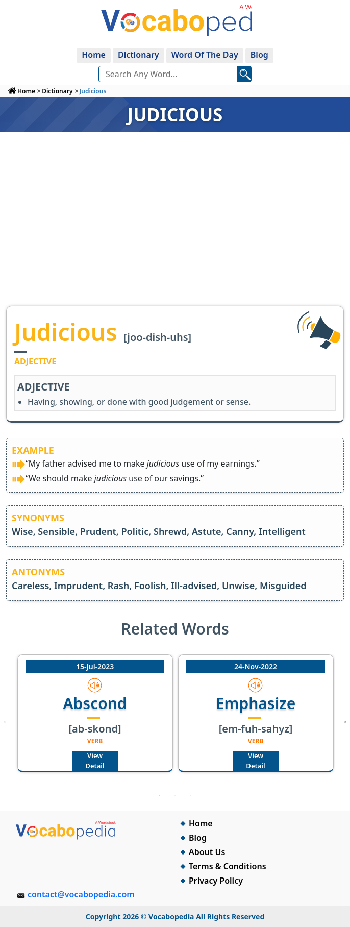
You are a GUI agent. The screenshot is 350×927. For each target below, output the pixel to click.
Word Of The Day (204, 54)
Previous (7, 721)
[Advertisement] (175, 229)
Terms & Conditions (227, 866)
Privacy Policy (216, 880)
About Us (207, 852)
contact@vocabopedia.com (81, 894)
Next (343, 721)
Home (94, 54)
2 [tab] (175, 795)
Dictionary (138, 54)
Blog (259, 54)
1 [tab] (160, 795)
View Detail (94, 760)
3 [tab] (190, 795)
